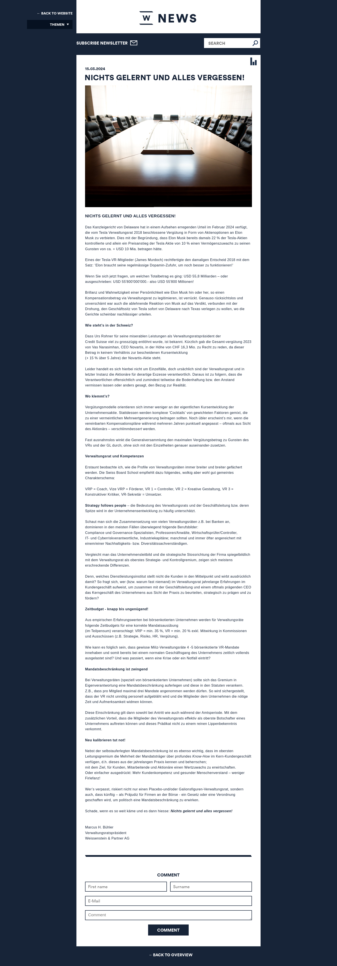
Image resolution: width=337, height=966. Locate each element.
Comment (168, 930)
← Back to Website (55, 13)
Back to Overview (173, 954)
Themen (57, 24)
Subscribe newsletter (102, 43)
